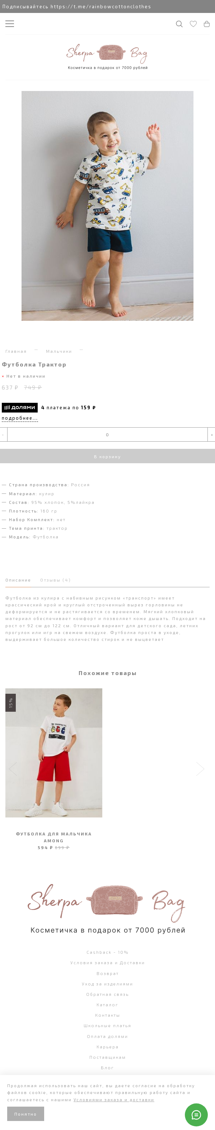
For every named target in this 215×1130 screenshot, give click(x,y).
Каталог (107, 1004)
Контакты (107, 1014)
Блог (107, 1067)
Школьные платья (107, 1025)
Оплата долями (107, 1036)
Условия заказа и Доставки (107, 962)
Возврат (108, 973)
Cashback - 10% (108, 951)
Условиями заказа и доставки (114, 1099)
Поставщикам (107, 1057)
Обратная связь (107, 994)
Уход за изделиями (107, 983)
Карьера (108, 1046)
